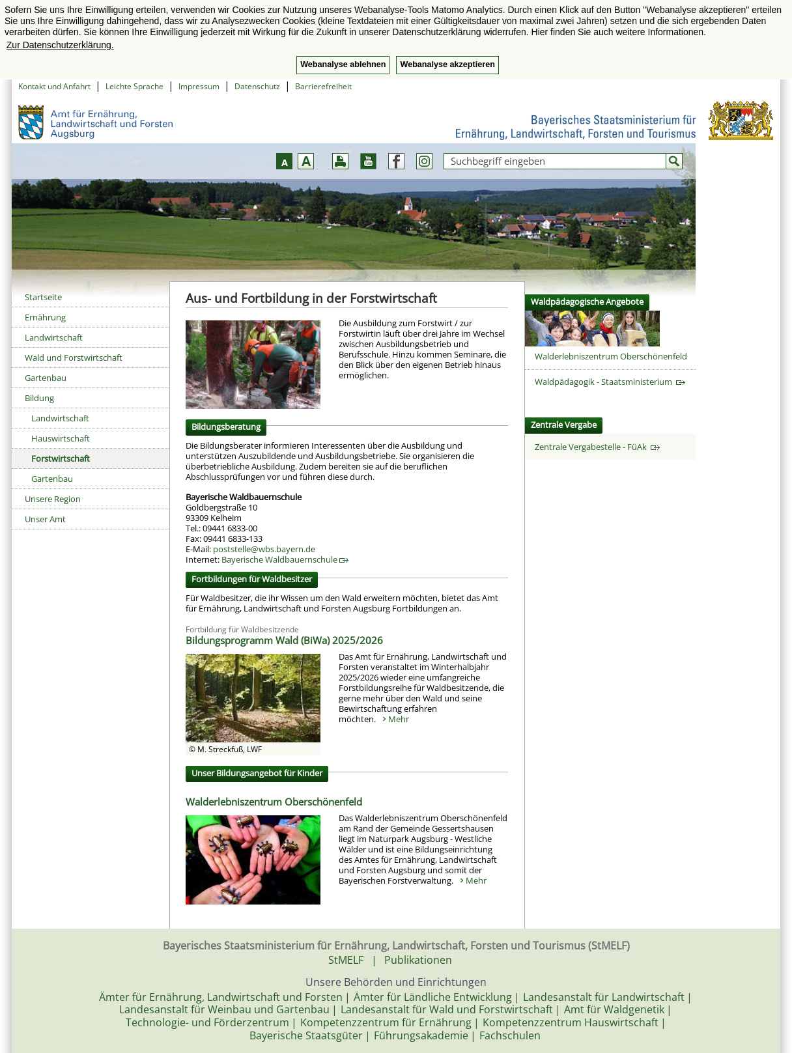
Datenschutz (257, 86)
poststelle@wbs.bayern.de (264, 549)
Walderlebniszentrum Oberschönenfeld (274, 801)
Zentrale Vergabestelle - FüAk (597, 447)
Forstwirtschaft (60, 458)
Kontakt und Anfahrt (54, 86)
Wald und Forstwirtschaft (73, 357)
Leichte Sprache (134, 86)
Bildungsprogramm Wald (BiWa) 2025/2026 (284, 640)
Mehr (398, 719)
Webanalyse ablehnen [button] (343, 64)
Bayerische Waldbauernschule (284, 559)
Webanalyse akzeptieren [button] (447, 64)
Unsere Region (53, 499)
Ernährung (45, 317)
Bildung (39, 398)
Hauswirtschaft (60, 438)
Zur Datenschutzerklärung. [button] (60, 45)
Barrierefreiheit (323, 86)
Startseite (43, 297)
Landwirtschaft (54, 337)
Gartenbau (45, 378)
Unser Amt (45, 519)
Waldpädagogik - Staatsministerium (610, 381)
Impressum (198, 86)
